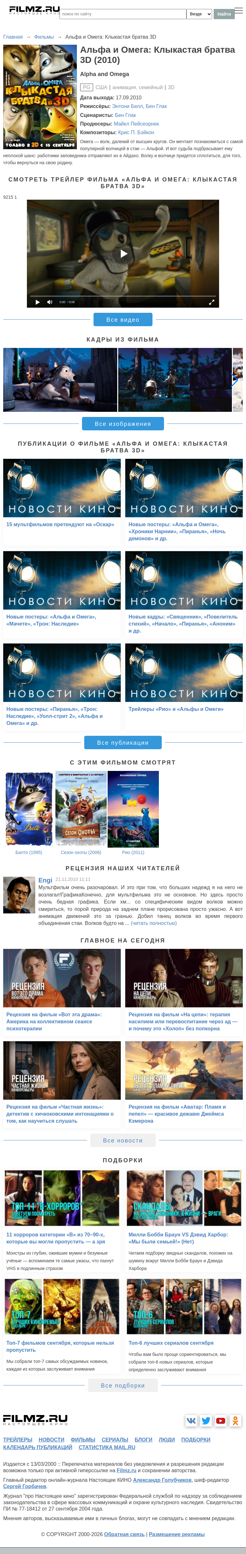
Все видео (123, 320)
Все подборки (123, 1385)
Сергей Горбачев (24, 1486)
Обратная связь (124, 1534)
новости (51, 1439)
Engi (45, 880)
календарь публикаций (37, 1447)
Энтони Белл (127, 106)
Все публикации (123, 743)
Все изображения (123, 424)
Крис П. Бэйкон (136, 132)
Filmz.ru (126, 1470)
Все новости (123, 1140)
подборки (195, 1439)
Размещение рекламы (177, 1534)
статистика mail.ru (107, 1447)
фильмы (83, 1439)
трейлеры (17, 1439)
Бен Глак (156, 106)
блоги (143, 1439)
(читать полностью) (154, 923)
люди (167, 1439)
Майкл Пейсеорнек (136, 124)
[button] (234, 380)
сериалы (115, 1439)
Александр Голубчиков (162, 1480)
